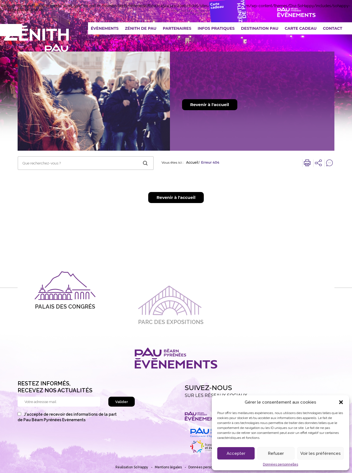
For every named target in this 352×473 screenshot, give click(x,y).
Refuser (276, 453)
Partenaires (177, 28)
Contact (332, 28)
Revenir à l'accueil (209, 104)
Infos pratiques (216, 28)
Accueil (192, 162)
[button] (341, 402)
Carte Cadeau (301, 28)
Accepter (236, 453)
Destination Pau (259, 28)
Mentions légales (168, 467)
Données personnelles (280, 464)
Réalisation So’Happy (132, 467)
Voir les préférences (320, 453)
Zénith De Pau (140, 28)
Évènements (105, 28)
